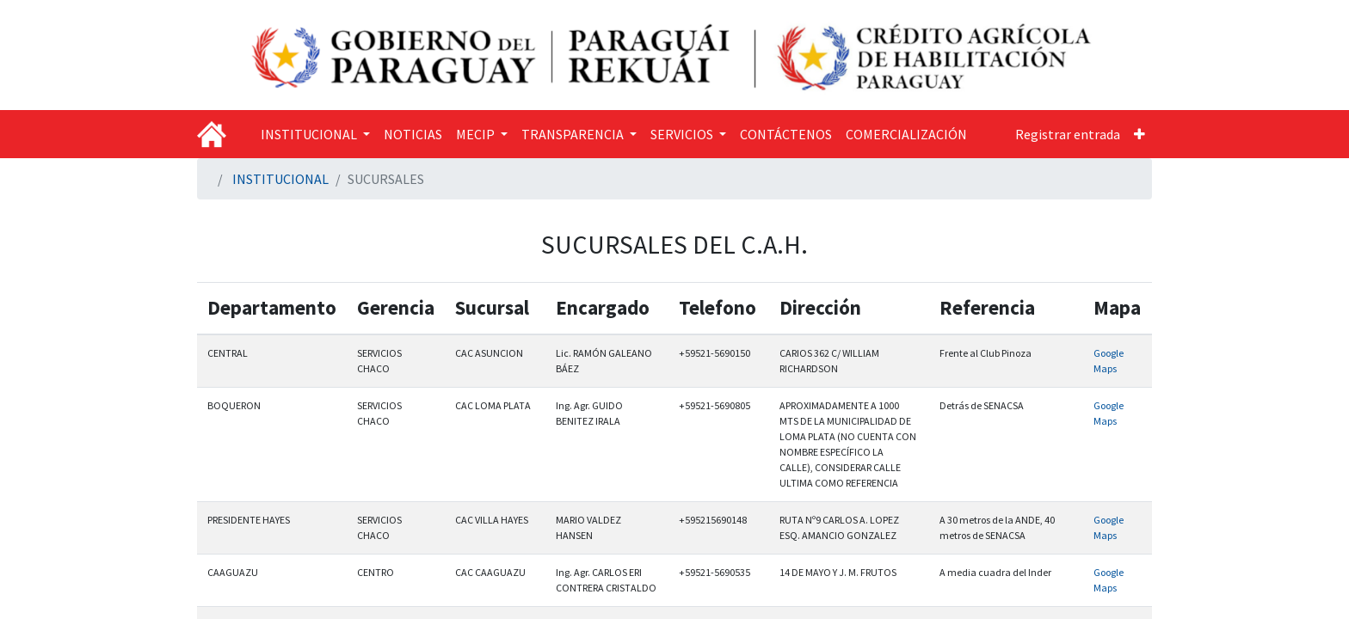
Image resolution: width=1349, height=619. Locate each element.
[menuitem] (413, 134)
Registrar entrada (1067, 134)
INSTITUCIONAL (280, 178)
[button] (1139, 134)
